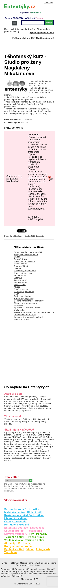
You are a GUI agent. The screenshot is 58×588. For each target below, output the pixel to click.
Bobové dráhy (20, 259)
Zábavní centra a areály (25, 315)
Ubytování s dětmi (16, 518)
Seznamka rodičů (15, 509)
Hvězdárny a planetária (25, 271)
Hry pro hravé (35, 537)
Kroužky (34, 509)
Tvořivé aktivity (44, 403)
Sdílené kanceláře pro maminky (28, 301)
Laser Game (20, 284)
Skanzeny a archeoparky (25, 303)
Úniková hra (19, 310)
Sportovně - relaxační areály (27, 308)
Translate (48, 3)
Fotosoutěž (35, 530)
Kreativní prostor (22, 319)
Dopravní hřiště (21, 266)
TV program (25, 410)
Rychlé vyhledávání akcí (42, 32)
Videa (30, 549)
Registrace (24, 13)
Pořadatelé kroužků (16, 524)
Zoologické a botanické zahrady (29, 317)
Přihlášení (36, 13)
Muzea (17, 287)
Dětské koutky (20, 264)
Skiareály (18, 305)
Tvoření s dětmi (14, 537)
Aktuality (10, 543)
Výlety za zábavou (30, 421)
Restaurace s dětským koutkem (24, 515)
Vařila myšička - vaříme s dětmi (24, 540)
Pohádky (41, 533)
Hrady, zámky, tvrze (23, 273)
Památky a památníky (24, 291)
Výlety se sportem (12, 419)
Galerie (17, 268)
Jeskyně (18, 277)
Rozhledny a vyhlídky (24, 298)
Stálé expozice (11, 396)
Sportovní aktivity (12, 406)
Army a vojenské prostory (26, 254)
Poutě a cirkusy (11, 401)
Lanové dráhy (20, 282)
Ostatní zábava (11, 410)
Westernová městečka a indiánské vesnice (34, 312)
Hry (31, 533)
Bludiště (18, 257)
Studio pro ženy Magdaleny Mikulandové (14, 178)
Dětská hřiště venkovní (24, 261)
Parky (16, 294)
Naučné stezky (21, 289)
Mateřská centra (14, 512)
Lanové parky (20, 280)
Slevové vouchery (15, 533)
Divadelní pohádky (28, 396)
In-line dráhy (20, 275)
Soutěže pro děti (14, 530)
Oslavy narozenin (15, 521)
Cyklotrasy (28, 419)
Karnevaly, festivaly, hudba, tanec (20, 403)
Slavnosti (45, 399)
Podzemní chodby (22, 296)
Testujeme (10, 552)
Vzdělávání (22, 408)
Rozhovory (25, 543)
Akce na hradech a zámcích (33, 401)
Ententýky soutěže (16, 527)
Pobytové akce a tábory (40, 408)
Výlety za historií (12, 421)
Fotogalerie (43, 549)
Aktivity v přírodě (30, 406)
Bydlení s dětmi (14, 549)
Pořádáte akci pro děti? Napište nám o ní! (33, 38)
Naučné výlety (41, 419)
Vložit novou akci (15, 500)
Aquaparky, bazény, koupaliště (28, 252)
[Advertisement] (31, 44)
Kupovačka (37, 527)
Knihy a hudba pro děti (19, 546)
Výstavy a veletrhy (30, 399)
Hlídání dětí (34, 512)
